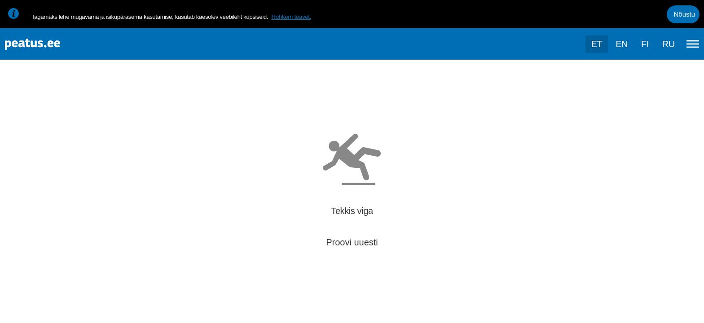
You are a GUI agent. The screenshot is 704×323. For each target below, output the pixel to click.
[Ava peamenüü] (692, 44)
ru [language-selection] (668, 44)
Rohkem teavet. (291, 16)
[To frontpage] (51, 44)
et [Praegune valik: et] (597, 44)
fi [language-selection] (645, 44)
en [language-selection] (622, 44)
